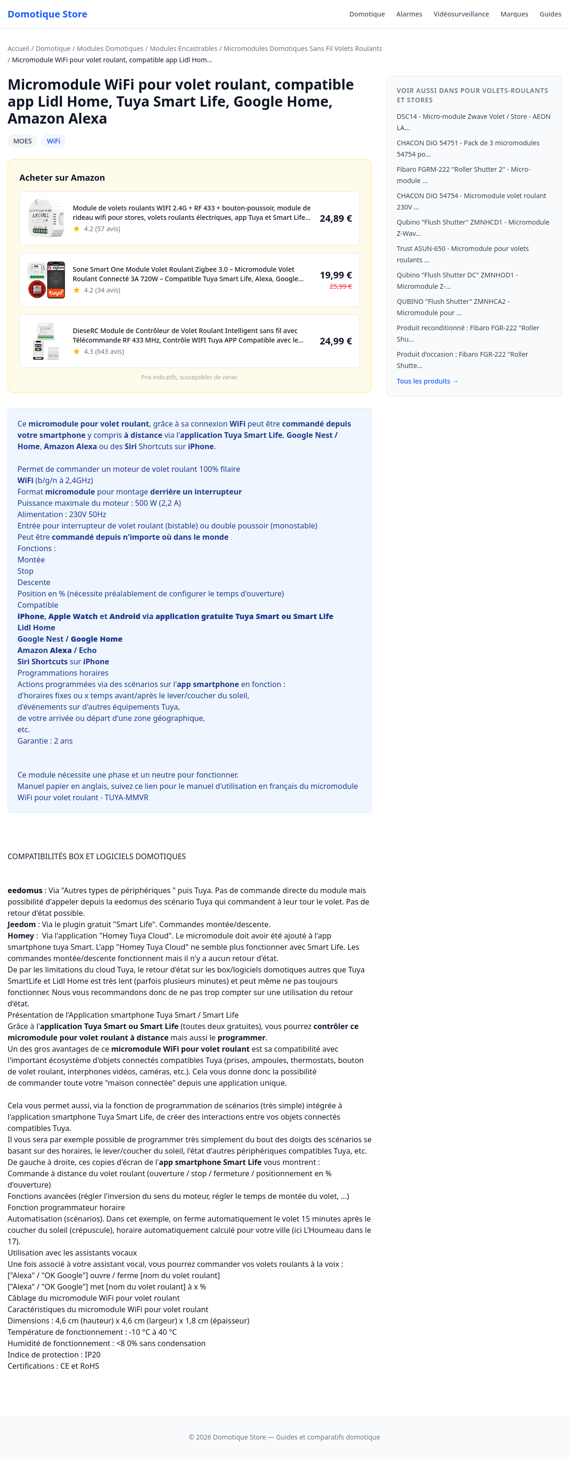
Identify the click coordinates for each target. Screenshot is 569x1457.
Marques (514, 13)
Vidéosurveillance (461, 13)
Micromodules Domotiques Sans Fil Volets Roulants (302, 48)
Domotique (367, 13)
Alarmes (409, 13)
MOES (22, 140)
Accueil (18, 48)
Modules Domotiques (110, 48)
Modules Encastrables (183, 48)
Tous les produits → (428, 381)
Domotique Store (47, 14)
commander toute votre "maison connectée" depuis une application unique (151, 1083)
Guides (550, 13)
